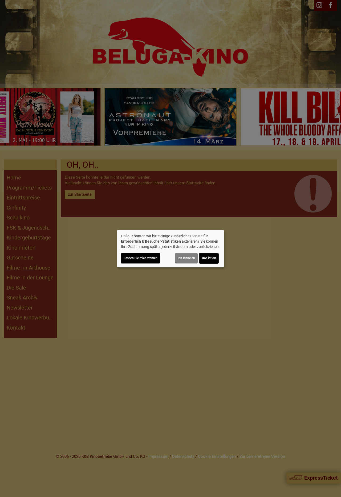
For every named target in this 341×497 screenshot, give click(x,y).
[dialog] (170, 248)
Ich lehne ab (186, 258)
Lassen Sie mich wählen (140, 258)
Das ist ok (209, 258)
